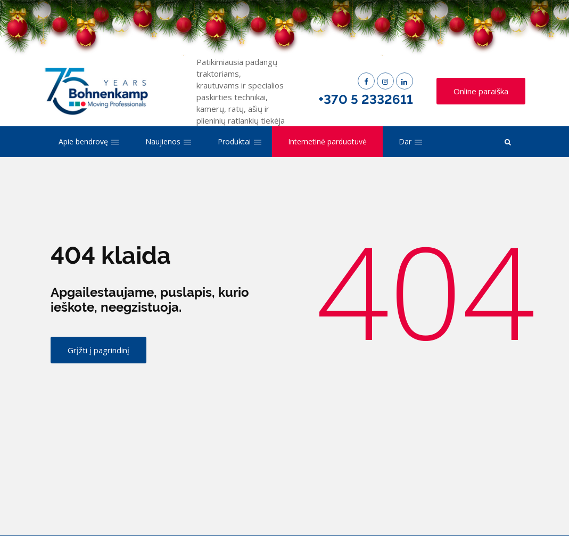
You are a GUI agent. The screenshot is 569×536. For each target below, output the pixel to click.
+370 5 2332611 (365, 99)
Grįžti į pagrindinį (98, 350)
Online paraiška (480, 91)
